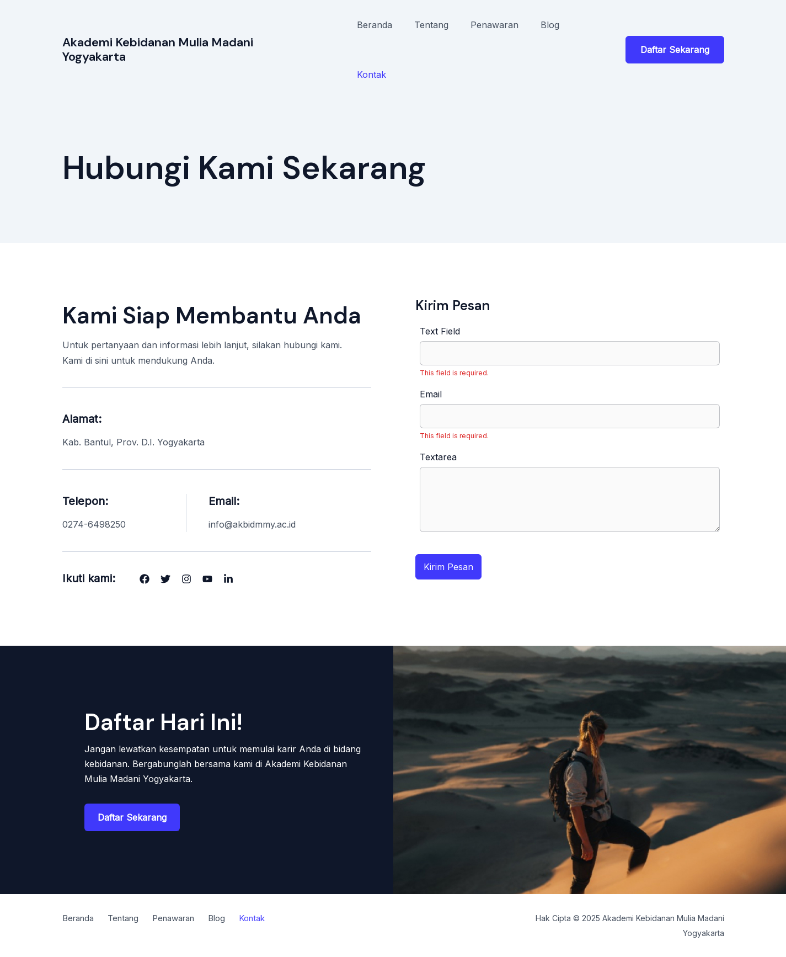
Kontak (371, 74)
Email (431, 394)
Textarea (438, 456)
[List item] (144, 579)
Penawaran (494, 24)
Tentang (431, 24)
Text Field (440, 331)
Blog (550, 24)
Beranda (374, 24)
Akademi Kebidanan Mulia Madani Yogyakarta (157, 49)
